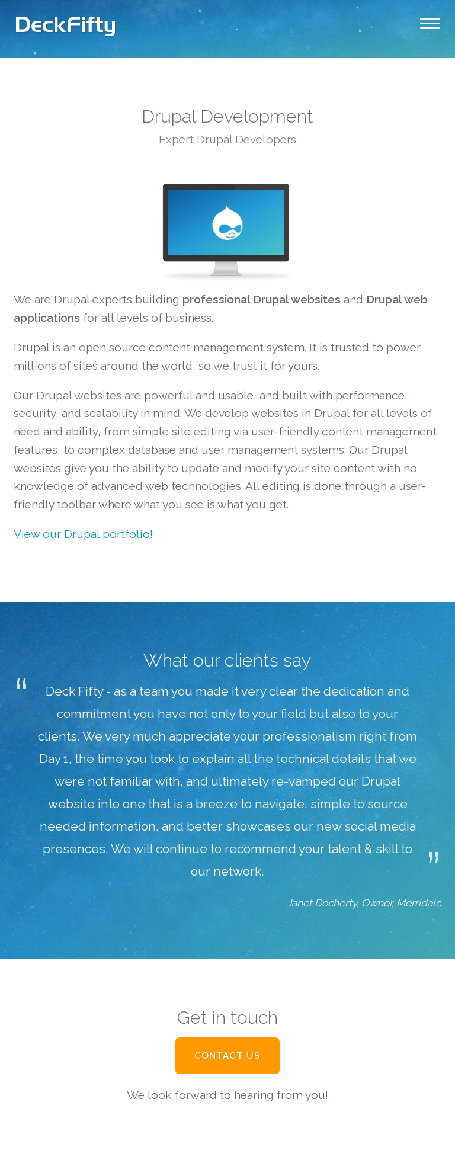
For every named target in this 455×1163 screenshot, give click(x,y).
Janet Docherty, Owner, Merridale (364, 903)
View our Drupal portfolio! (83, 533)
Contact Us (227, 1055)
